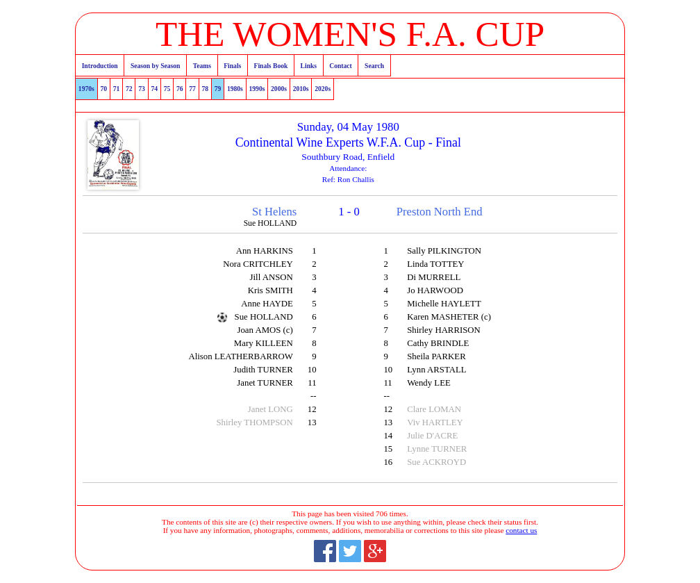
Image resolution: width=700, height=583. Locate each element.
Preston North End (440, 211)
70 (103, 88)
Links (309, 65)
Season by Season (155, 65)
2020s (323, 88)
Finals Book (271, 65)
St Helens (274, 211)
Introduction (100, 65)
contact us (521, 530)
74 (154, 88)
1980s (235, 88)
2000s (279, 88)
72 (129, 88)
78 (204, 88)
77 (192, 88)
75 (167, 88)
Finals (232, 65)
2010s (301, 88)
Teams (202, 65)
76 (179, 88)
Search (374, 65)
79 (218, 88)
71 (116, 88)
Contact (340, 65)
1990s (257, 88)
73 (141, 88)
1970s (86, 88)
